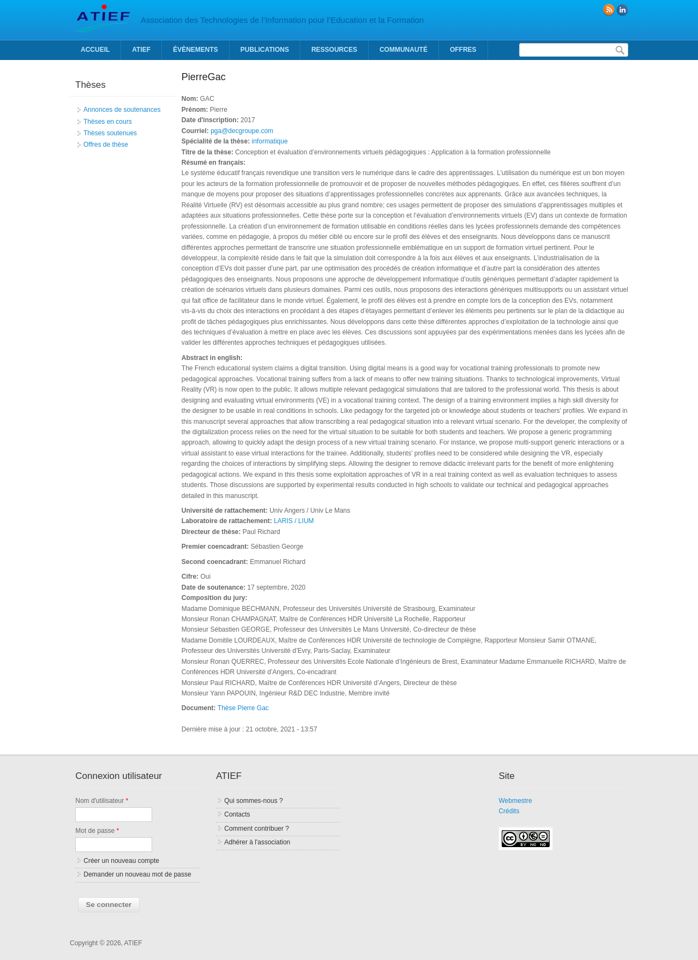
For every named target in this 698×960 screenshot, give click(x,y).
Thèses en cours (107, 121)
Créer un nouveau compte (121, 861)
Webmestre (515, 801)
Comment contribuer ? (256, 828)
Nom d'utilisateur (101, 801)
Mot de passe (97, 831)
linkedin (622, 10)
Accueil (95, 49)
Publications (264, 49)
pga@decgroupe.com (241, 131)
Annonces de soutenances (121, 109)
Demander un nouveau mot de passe (137, 874)
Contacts (237, 814)
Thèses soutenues (110, 133)
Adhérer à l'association (257, 842)
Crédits (508, 811)
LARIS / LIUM (294, 521)
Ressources (334, 49)
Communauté (404, 49)
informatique (270, 141)
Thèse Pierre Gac (243, 708)
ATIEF (141, 49)
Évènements (195, 49)
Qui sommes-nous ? (253, 801)
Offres (463, 49)
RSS (609, 10)
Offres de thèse (105, 144)
